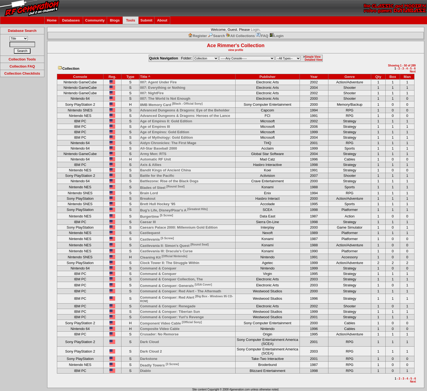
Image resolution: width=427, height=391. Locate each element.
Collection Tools (22, 59)
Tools (130, 20)
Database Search (22, 31)
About (162, 20)
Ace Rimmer (221, 45)
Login (255, 30)
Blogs (115, 20)
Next (413, 71)
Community (95, 20)
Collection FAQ (22, 66)
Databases (71, 20)
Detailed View (313, 59)
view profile (235, 50)
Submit (146, 20)
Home (52, 20)
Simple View (313, 56)
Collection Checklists (22, 73)
